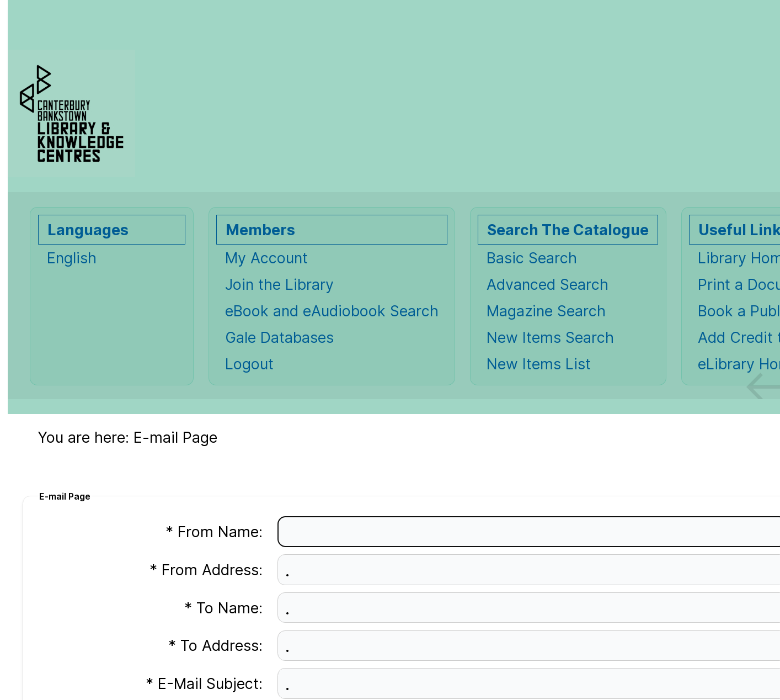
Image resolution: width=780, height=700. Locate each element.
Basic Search (532, 258)
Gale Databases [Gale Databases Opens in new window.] (279, 337)
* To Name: (223, 608)
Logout (249, 364)
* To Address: (215, 645)
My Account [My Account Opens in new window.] (266, 258)
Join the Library (279, 284)
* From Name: (214, 531)
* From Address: (206, 570)
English (72, 258)
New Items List (539, 364)
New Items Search (550, 337)
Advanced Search (547, 284)
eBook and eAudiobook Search (332, 311)
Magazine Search (546, 311)
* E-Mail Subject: (204, 683)
